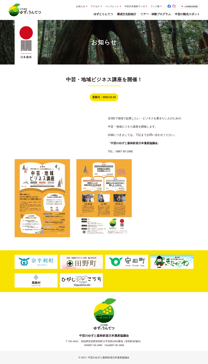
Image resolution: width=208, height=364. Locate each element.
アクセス (95, 6)
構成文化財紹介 (126, 14)
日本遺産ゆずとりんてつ (24, 10)
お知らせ (80, 6)
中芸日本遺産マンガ (134, 6)
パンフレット (112, 6)
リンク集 (155, 6)
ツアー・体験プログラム (155, 14)
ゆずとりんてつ (103, 14)
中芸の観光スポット (187, 14)
